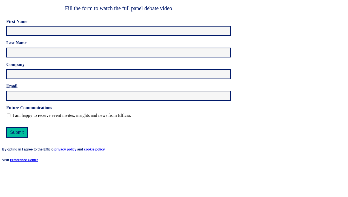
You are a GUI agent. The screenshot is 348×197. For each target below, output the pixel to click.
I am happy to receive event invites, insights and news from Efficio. (72, 115)
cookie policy (94, 149)
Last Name (16, 42)
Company (15, 64)
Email (12, 86)
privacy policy (65, 149)
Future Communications (29, 107)
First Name (16, 21)
